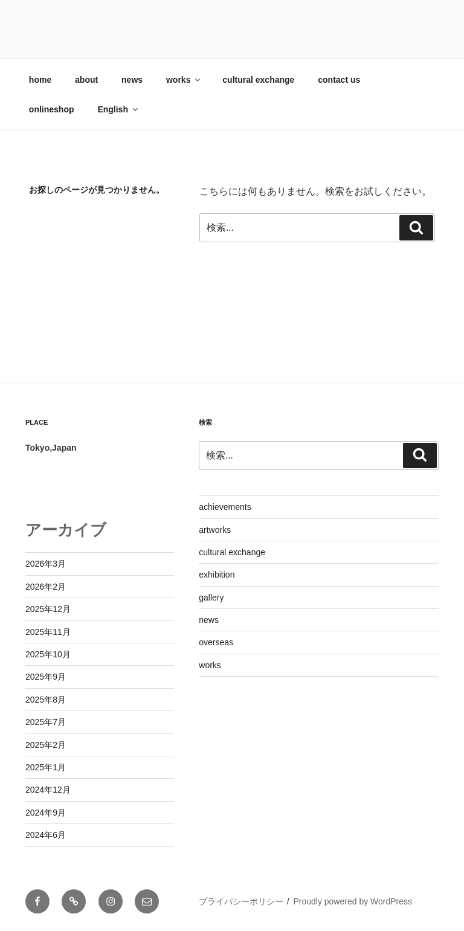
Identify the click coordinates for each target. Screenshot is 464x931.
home (40, 80)
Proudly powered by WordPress (352, 901)
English (118, 109)
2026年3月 (45, 564)
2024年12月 (48, 789)
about (86, 80)
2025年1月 (45, 767)
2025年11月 (48, 632)
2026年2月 (45, 586)
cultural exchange (258, 80)
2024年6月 (45, 835)
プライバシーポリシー (241, 901)
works (184, 80)
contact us (339, 80)
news (132, 80)
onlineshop (51, 109)
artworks (215, 530)
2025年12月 (48, 609)
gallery (211, 597)
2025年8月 (45, 699)
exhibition (216, 574)
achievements (225, 507)
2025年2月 (45, 745)
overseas (216, 642)
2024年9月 (45, 812)
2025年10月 (48, 654)
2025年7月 (45, 722)
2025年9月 (45, 676)
